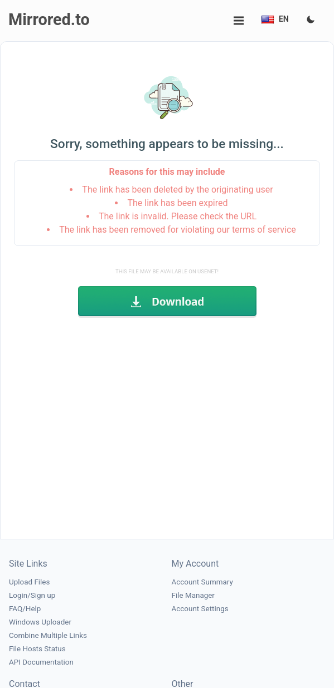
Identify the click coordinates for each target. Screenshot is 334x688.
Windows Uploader (40, 622)
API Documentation (41, 662)
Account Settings (200, 609)
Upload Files (29, 582)
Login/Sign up (32, 595)
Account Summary (202, 582)
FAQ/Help (25, 609)
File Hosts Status (37, 649)
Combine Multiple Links (48, 635)
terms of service (264, 229)
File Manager (193, 595)
